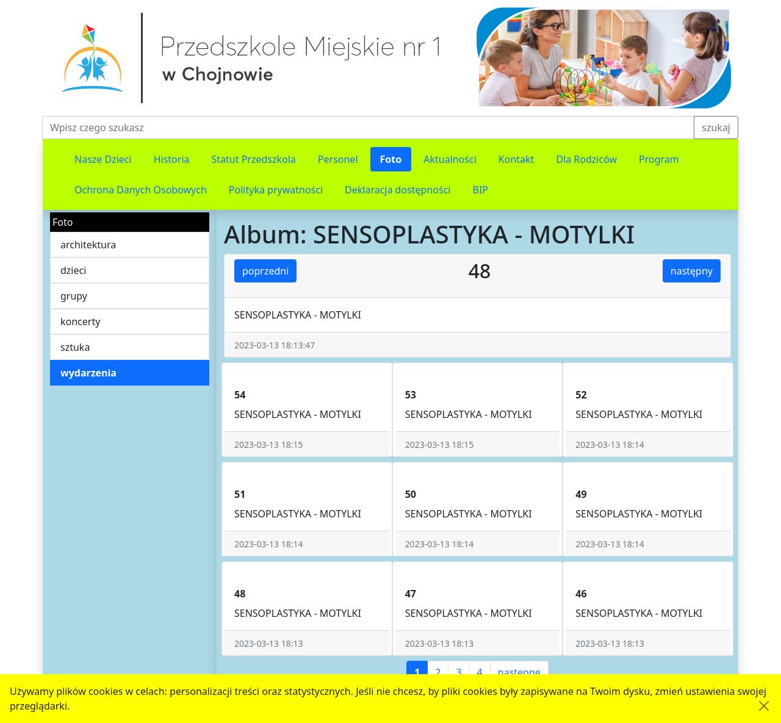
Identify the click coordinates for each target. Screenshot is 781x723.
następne (519, 672)
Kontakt (516, 159)
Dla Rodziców (586, 159)
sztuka (75, 347)
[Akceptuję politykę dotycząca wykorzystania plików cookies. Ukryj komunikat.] (764, 706)
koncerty (80, 321)
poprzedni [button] (265, 271)
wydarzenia (88, 372)
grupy (73, 296)
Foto (391, 159)
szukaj (716, 127)
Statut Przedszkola (254, 159)
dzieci (73, 270)
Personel (338, 159)
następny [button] (692, 271)
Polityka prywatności (276, 189)
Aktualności (450, 159)
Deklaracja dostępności (397, 189)
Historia (172, 159)
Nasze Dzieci (103, 159)
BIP (481, 189)
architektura (88, 244)
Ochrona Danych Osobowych (140, 189)
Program (659, 159)
